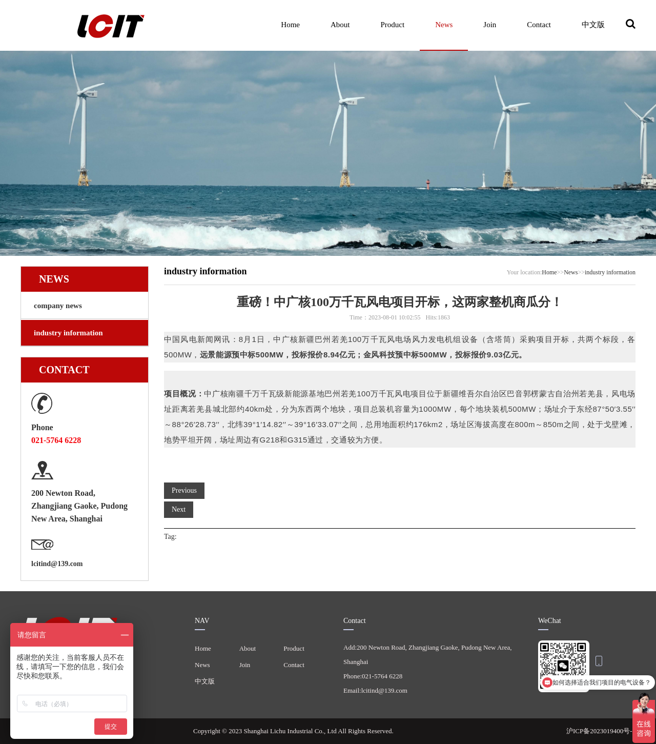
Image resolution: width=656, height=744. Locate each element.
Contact (539, 25)
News (444, 25)
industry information (68, 333)
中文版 (593, 25)
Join (489, 25)
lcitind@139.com (57, 564)
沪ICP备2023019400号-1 (601, 731)
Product (392, 25)
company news (58, 305)
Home (290, 25)
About (340, 25)
